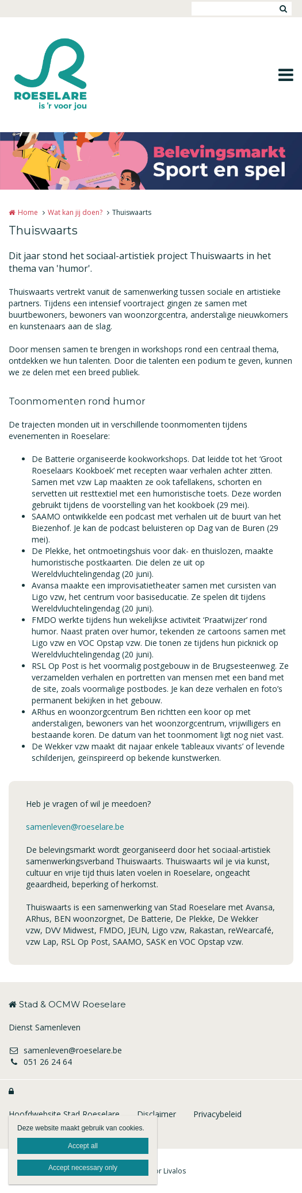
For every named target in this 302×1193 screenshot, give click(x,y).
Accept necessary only (82, 1168)
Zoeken (283, 9)
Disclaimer (156, 1114)
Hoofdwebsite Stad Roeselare (64, 1114)
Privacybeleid (217, 1114)
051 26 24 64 (40, 1061)
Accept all (83, 1146)
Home (28, 212)
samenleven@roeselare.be (75, 826)
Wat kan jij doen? (75, 212)
